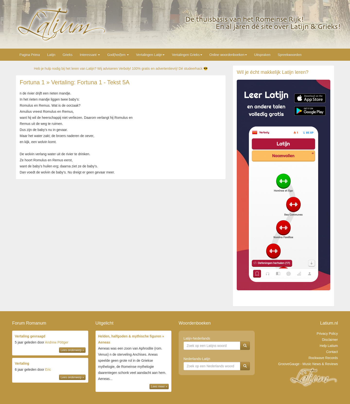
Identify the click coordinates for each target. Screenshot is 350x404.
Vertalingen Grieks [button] (187, 55)
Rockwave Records (323, 358)
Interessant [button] (90, 55)
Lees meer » (159, 386)
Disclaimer (330, 340)
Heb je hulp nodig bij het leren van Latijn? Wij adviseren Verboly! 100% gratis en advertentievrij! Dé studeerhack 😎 (121, 68)
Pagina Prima (29, 55)
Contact (332, 352)
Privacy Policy (327, 333)
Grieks (67, 55)
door (50, 343)
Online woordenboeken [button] (228, 55)
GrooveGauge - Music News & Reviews (308, 364)
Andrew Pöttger (57, 342)
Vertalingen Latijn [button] (150, 55)
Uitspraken (262, 55)
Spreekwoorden (289, 55)
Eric (48, 369)
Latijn (51, 55)
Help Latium (329, 346)
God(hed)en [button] (118, 55)
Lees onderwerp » (72, 350)
